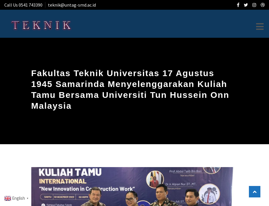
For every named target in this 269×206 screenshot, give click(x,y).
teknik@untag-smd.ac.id (72, 5)
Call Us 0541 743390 (23, 5)
